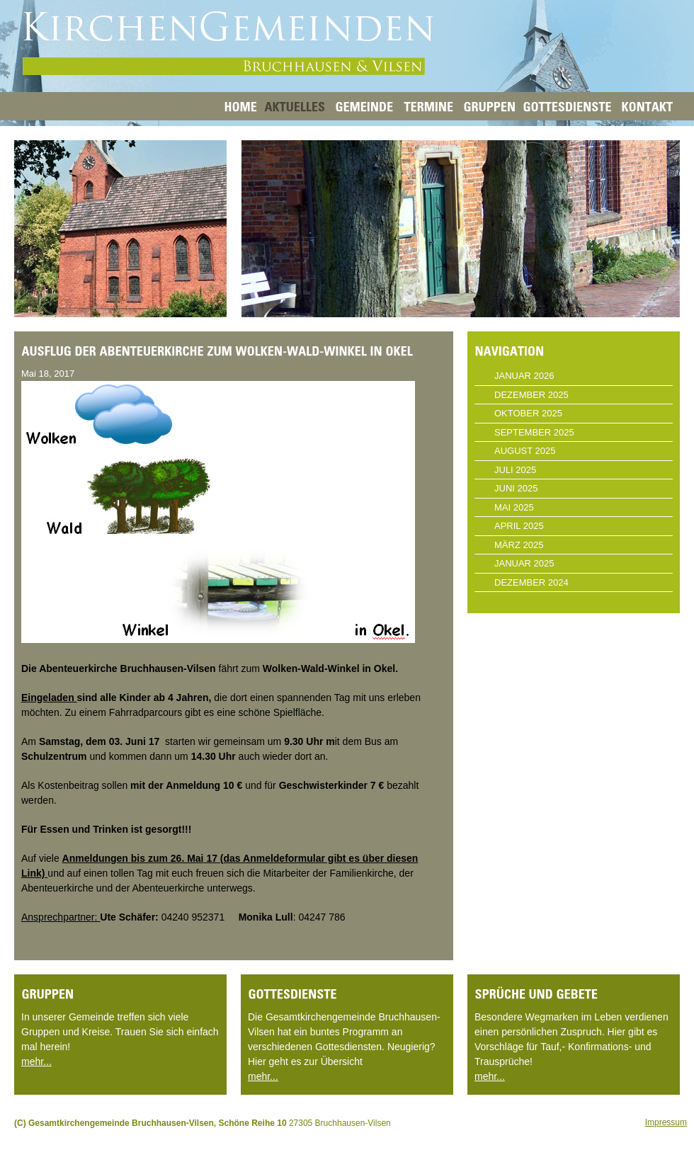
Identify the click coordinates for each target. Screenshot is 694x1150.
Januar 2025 (524, 563)
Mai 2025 (514, 507)
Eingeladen (49, 697)
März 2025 (518, 545)
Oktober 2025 (528, 413)
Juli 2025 (515, 470)
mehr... (36, 1061)
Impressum (666, 1122)
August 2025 (524, 450)
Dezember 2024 (531, 582)
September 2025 (534, 432)
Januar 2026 (524, 375)
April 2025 (519, 525)
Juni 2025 (515, 488)
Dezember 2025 (531, 394)
